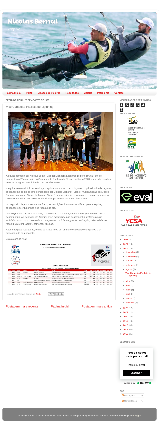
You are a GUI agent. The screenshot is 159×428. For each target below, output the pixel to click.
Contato (119, 92)
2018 (126, 325)
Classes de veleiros (49, 92)
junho (129, 285)
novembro (131, 256)
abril (128, 294)
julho (128, 281)
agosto (129, 269)
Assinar (136, 373)
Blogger (137, 415)
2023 (126, 248)
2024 (126, 244)
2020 (126, 316)
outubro (130, 260)
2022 (126, 308)
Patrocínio (103, 92)
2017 (126, 329)
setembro (131, 265)
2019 (126, 321)
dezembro (131, 252)
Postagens (128, 395)
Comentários (129, 401)
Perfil (29, 92)
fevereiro (130, 302)
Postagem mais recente (22, 306)
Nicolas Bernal (32, 21)
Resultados (72, 92)
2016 (126, 334)
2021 (126, 312)
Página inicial (13, 92)
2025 (126, 239)
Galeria (88, 92)
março (129, 298)
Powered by (136, 383)
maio (128, 289)
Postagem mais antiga (97, 306)
